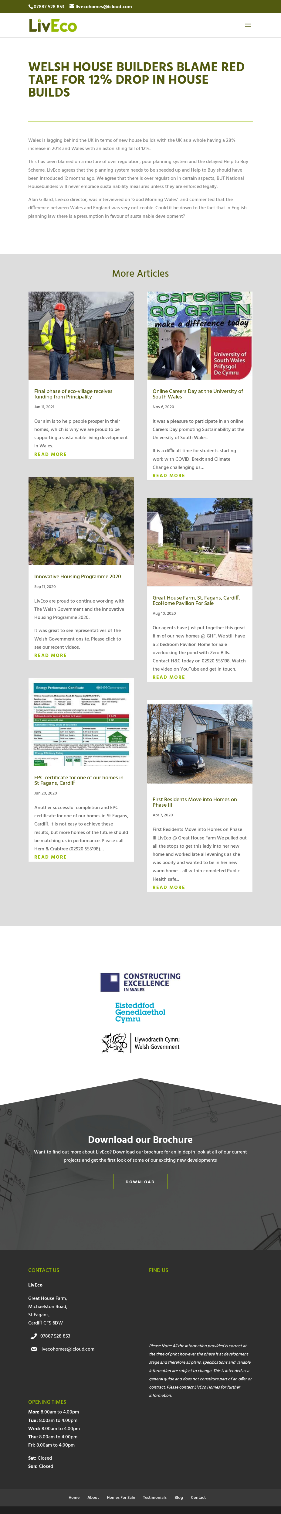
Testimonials (155, 1497)
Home (74, 1497)
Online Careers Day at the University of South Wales (198, 394)
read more (50, 455)
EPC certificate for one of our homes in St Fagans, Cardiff (79, 781)
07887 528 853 (55, 1336)
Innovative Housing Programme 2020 (77, 576)
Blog (178, 1497)
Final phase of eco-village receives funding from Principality (73, 394)
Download (140, 1182)
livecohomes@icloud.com (67, 1349)
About (93, 1497)
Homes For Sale (121, 1497)
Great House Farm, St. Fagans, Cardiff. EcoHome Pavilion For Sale (196, 601)
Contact (198, 1497)
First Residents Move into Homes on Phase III (195, 802)
